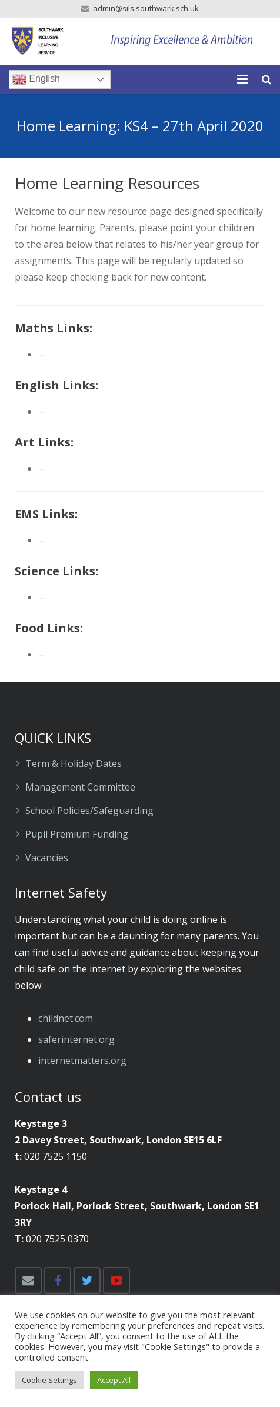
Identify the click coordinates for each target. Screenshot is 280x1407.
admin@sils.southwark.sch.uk (146, 8)
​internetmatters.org (82, 1060)
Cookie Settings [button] (49, 1380)
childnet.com (65, 1018)
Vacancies (46, 857)
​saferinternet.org (76, 1039)
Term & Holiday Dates (73, 763)
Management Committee (80, 787)
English (36, 79)
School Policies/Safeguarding (89, 810)
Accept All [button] (114, 1380)
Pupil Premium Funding (76, 834)
